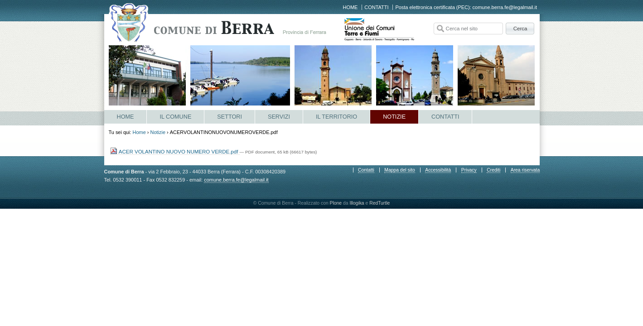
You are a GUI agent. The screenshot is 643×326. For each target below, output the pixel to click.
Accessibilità (438, 170)
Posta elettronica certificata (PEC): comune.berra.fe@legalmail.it (466, 7)
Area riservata (525, 170)
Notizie (394, 117)
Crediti (493, 170)
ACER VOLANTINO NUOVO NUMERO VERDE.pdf (174, 151)
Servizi (279, 117)
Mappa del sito (399, 170)
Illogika (356, 203)
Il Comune (175, 117)
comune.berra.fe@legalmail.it (236, 179)
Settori (229, 117)
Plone (336, 203)
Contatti (376, 7)
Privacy (469, 170)
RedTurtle (379, 203)
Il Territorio (336, 117)
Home (350, 7)
